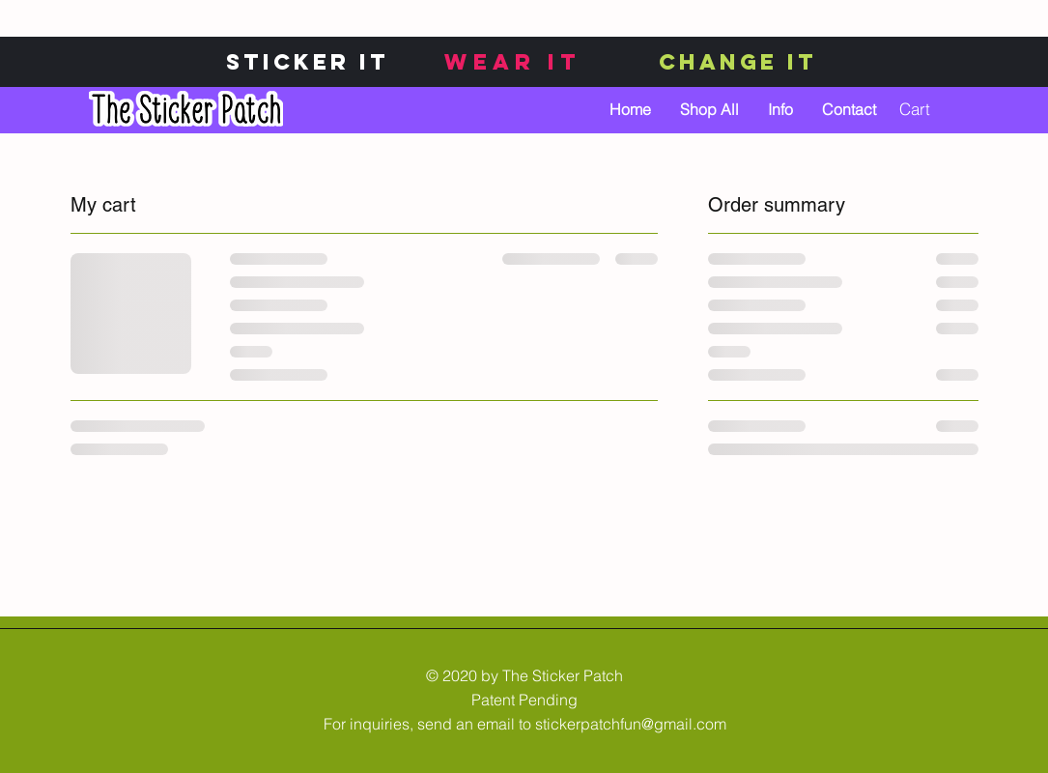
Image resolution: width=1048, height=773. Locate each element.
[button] (927, 109)
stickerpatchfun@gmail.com (630, 723)
